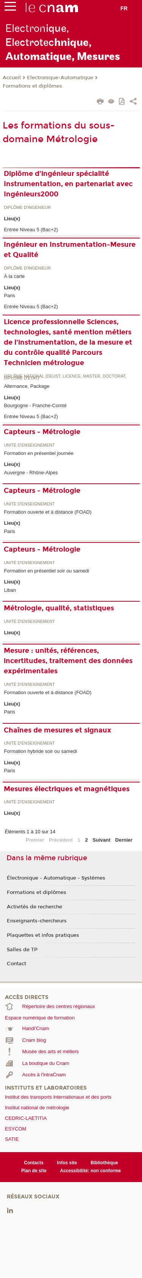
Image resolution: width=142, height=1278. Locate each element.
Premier (35, 840)
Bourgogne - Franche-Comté (35, 405)
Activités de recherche (34, 907)
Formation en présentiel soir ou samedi (46, 571)
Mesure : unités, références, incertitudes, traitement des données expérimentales (68, 660)
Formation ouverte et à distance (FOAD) (47, 512)
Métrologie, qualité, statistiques (59, 608)
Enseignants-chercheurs (37, 921)
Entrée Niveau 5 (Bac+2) (31, 229)
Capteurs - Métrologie (42, 432)
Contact (16, 964)
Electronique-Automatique (60, 78)
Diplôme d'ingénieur (27, 208)
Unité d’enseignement (29, 445)
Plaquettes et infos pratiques (43, 935)
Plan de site (34, 1170)
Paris (9, 295)
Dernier (124, 840)
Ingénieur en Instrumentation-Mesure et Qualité (70, 249)
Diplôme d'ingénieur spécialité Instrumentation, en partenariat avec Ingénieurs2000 (68, 183)
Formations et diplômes (32, 86)
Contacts (33, 1162)
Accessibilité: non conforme (90, 1170)
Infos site (67, 1162)
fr (124, 8)
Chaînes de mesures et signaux (57, 730)
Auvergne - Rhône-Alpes (31, 472)
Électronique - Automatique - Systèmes (56, 878)
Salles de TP (22, 950)
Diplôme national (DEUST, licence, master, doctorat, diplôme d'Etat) (65, 377)
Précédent (61, 840)
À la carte (14, 276)
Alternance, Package (26, 386)
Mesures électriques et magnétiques (67, 789)
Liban (10, 590)
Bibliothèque (104, 1162)
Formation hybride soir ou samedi (40, 751)
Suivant (102, 840)
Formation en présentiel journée (38, 453)
